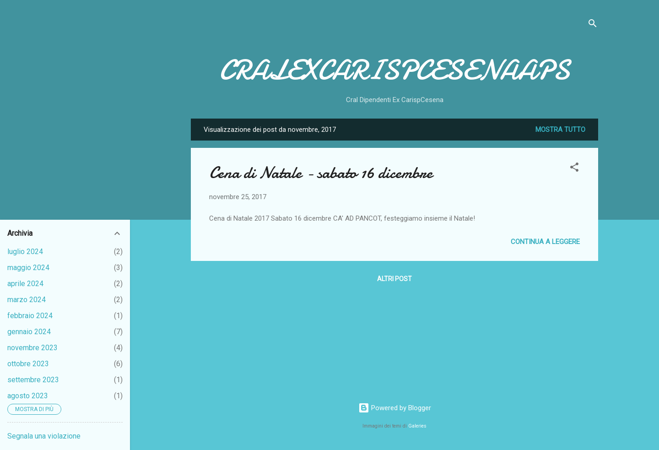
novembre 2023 (32, 347)
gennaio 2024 (29, 331)
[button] (574, 169)
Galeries (417, 426)
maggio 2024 (28, 267)
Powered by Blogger (394, 408)
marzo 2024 (26, 299)
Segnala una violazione (44, 436)
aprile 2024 (25, 283)
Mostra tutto (560, 129)
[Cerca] (592, 25)
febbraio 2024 (30, 315)
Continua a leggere (545, 242)
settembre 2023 (33, 379)
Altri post (394, 278)
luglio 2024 (25, 251)
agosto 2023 (27, 395)
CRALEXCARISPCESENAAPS (394, 70)
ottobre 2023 (28, 363)
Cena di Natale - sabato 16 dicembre (320, 173)
